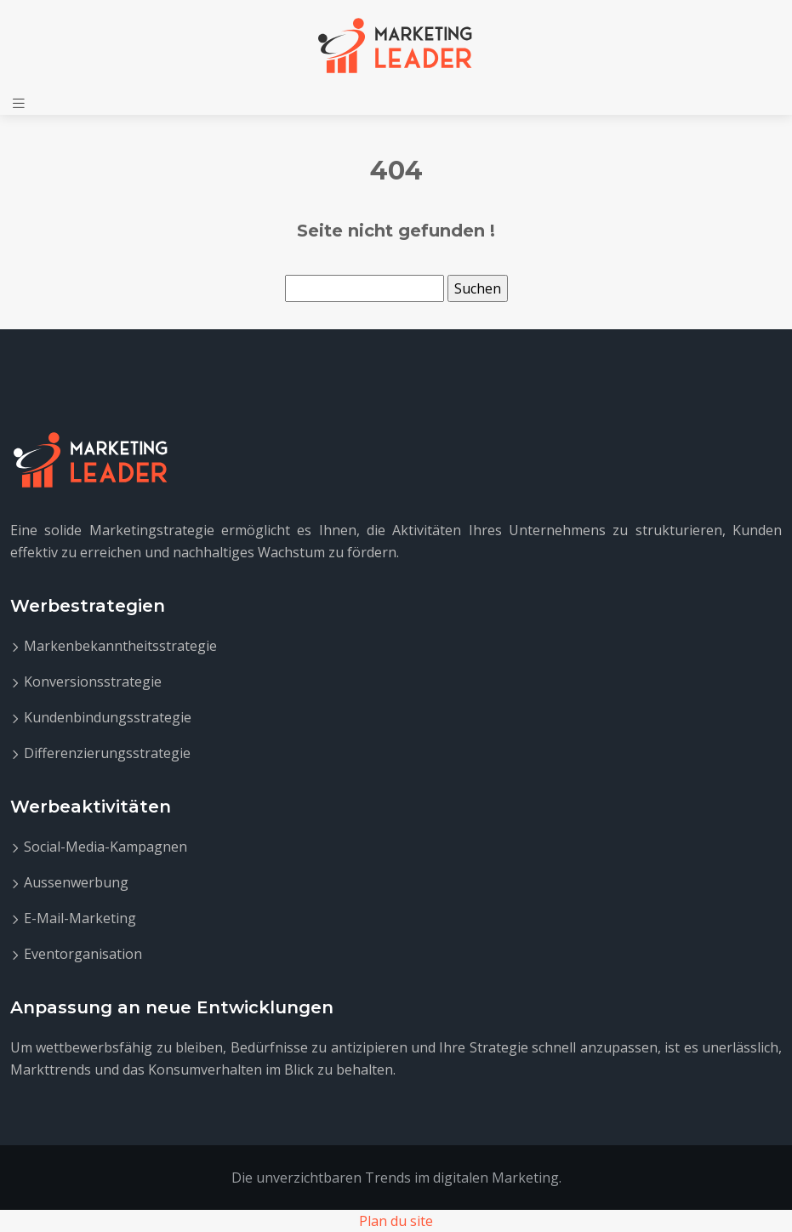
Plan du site (396, 1221)
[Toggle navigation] (18, 103)
